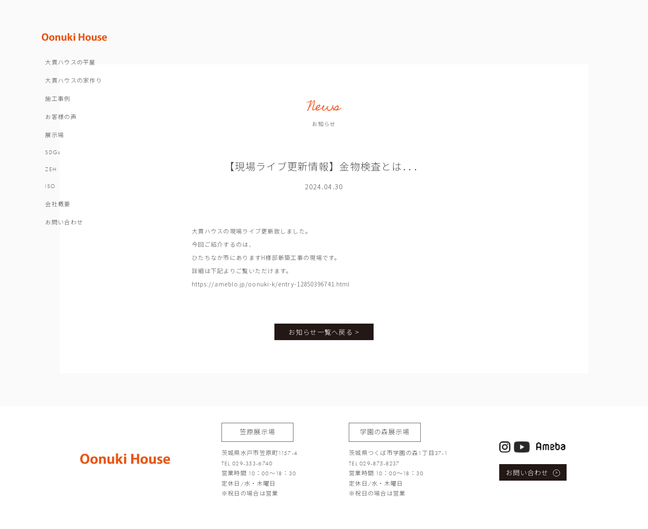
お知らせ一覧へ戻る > (323, 332)
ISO (58, 191)
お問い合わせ (72, 227)
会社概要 (65, 209)
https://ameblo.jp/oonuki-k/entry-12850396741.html (271, 284)
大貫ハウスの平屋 (78, 67)
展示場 (62, 140)
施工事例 (65, 103)
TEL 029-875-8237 (374, 463)
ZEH (58, 174)
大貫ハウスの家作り (81, 85)
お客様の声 (68, 122)
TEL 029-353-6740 (247, 463)
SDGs (60, 157)
